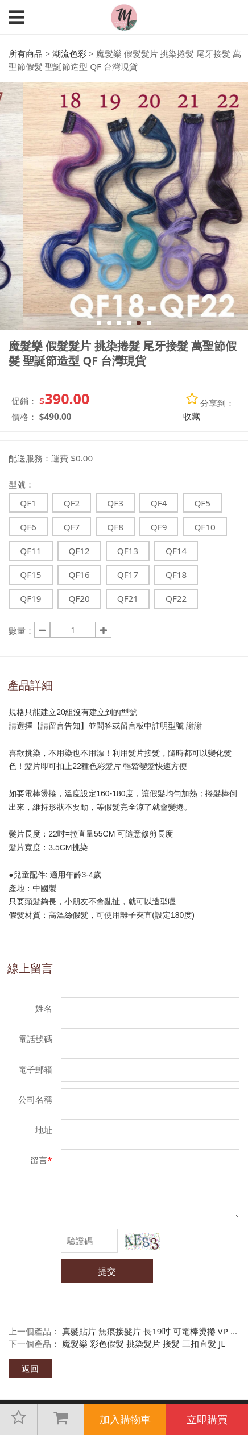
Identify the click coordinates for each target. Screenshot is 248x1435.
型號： (21, 484)
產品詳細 (30, 685)
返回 (30, 1368)
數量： (21, 630)
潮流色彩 (69, 53)
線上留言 (30, 968)
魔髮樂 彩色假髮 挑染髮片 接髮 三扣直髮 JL (143, 1343)
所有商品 (26, 53)
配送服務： (30, 458)
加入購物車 (125, 1419)
